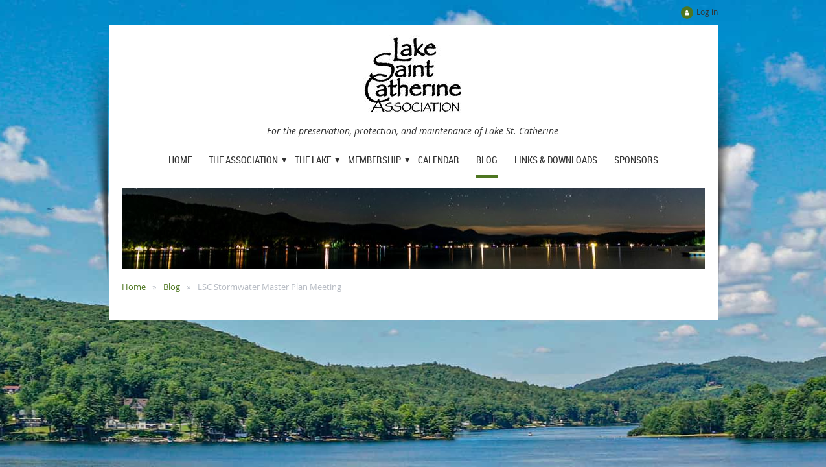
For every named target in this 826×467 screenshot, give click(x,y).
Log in (707, 11)
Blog (171, 287)
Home (134, 287)
